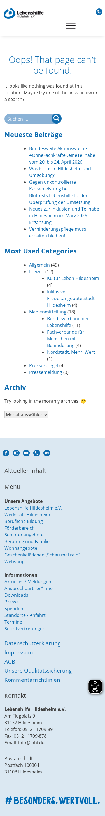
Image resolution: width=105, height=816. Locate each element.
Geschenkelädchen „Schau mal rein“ (42, 555)
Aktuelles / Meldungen (27, 582)
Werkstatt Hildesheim (27, 514)
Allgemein (39, 265)
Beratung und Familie (27, 541)
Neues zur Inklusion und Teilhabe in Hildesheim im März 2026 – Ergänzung (64, 215)
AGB (9, 661)
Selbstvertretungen (24, 629)
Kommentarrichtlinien (32, 679)
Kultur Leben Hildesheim (73, 278)
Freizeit (36, 271)
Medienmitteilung (47, 312)
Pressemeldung (45, 372)
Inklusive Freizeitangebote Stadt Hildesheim (71, 298)
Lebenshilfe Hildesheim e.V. (33, 508)
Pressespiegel (43, 365)
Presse (11, 602)
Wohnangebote (20, 548)
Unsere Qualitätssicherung (38, 670)
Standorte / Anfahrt (25, 615)
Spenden (13, 608)
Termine (13, 622)
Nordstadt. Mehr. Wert (71, 352)
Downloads (16, 595)
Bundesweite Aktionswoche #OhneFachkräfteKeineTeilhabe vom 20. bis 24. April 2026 (62, 155)
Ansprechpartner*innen (29, 588)
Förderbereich (19, 528)
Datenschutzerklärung (32, 643)
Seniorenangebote (24, 535)
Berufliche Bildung (23, 521)
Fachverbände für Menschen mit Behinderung (65, 338)
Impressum (18, 652)
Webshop (14, 561)
